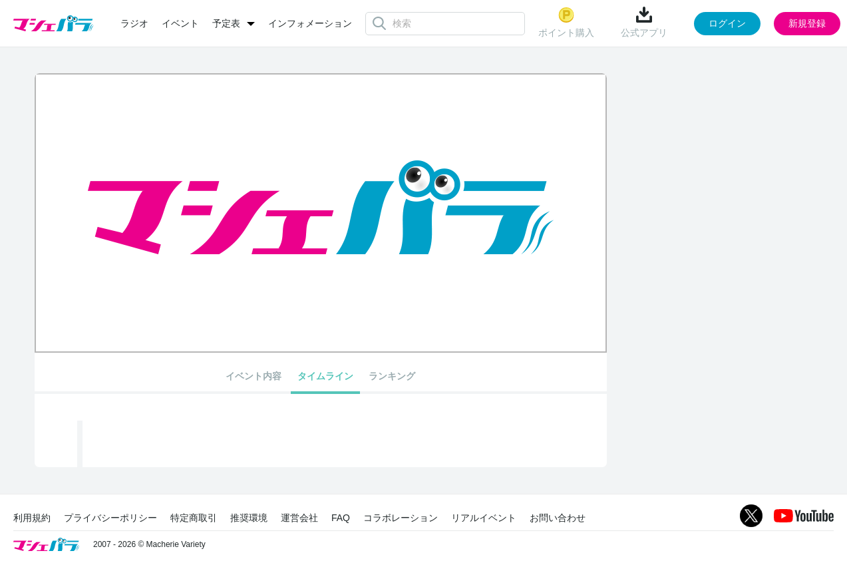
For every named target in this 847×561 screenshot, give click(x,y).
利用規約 (32, 517)
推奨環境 (248, 517)
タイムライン (325, 376)
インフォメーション (310, 23)
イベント (180, 23)
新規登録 (807, 23)
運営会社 (299, 517)
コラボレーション (400, 517)
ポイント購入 (566, 22)
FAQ (340, 517)
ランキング (392, 376)
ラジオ (134, 23)
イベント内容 (253, 376)
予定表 (226, 23)
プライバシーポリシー (110, 517)
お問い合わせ (558, 517)
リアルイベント (483, 517)
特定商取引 (193, 517)
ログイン (727, 23)
